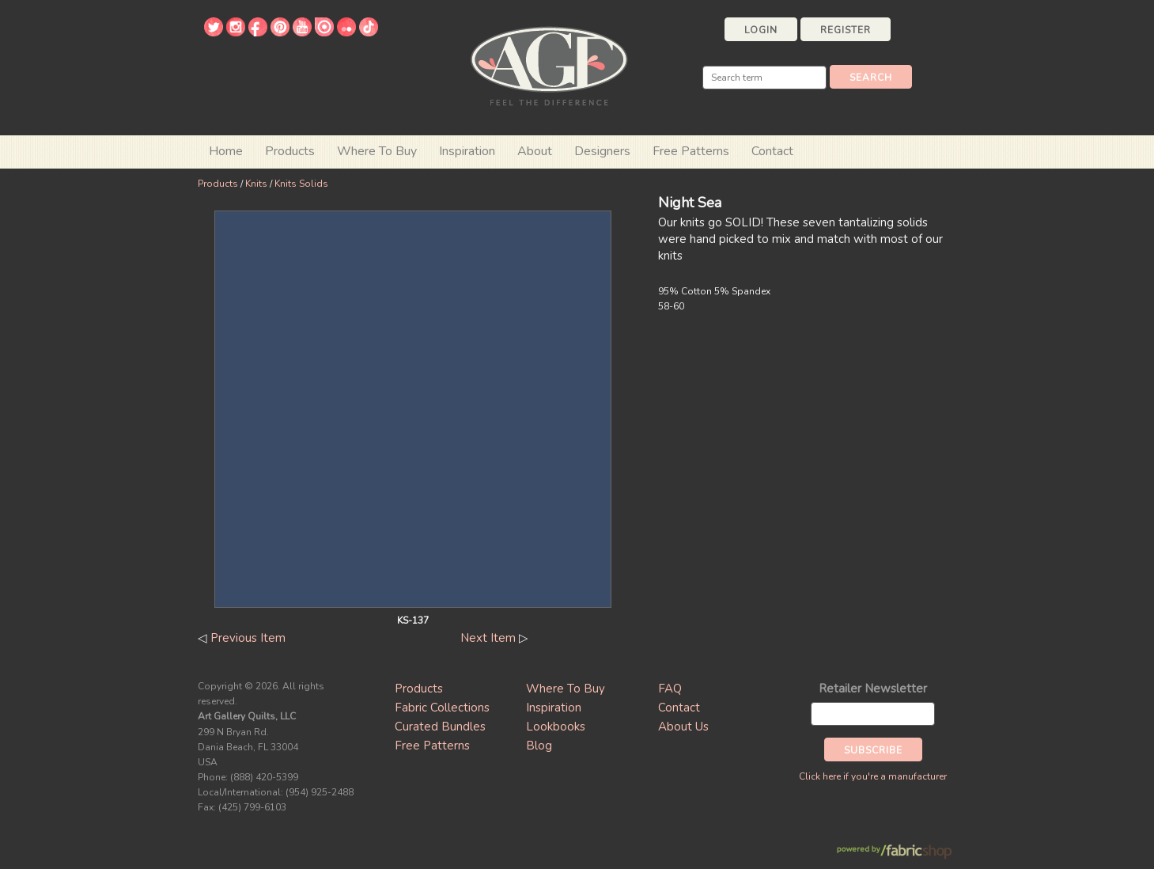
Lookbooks (555, 726)
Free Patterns (691, 151)
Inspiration (467, 151)
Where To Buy (565, 688)
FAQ (670, 688)
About (534, 151)
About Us (683, 726)
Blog (539, 745)
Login (761, 30)
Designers (602, 151)
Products (218, 183)
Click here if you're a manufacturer (873, 776)
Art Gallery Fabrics (549, 64)
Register (845, 30)
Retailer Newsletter (873, 688)
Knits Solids (301, 183)
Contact (772, 151)
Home (226, 151)
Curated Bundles (440, 726)
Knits (256, 183)
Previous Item (248, 638)
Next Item (488, 638)
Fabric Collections (442, 707)
